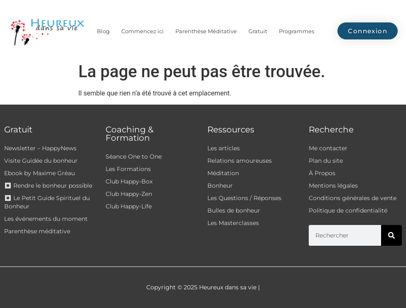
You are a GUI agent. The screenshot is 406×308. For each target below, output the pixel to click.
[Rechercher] (391, 235)
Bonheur (220, 185)
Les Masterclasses (233, 223)
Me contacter (328, 148)
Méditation (223, 173)
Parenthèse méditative (37, 231)
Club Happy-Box (129, 181)
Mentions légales (333, 185)
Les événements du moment (46, 218)
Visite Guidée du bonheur (41, 160)
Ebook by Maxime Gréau (39, 173)
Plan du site (326, 160)
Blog (103, 31)
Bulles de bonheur (233, 210)
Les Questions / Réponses (244, 198)
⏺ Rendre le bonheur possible (48, 185)
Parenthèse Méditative (206, 31)
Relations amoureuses (239, 160)
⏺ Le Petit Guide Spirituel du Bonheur (47, 202)
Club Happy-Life (129, 206)
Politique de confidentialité (348, 210)
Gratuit (258, 31)
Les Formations (128, 169)
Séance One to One (134, 156)
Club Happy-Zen (129, 194)
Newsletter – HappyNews (40, 148)
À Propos (322, 173)
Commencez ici (142, 31)
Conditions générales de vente (352, 198)
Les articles (223, 148)
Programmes (296, 31)
